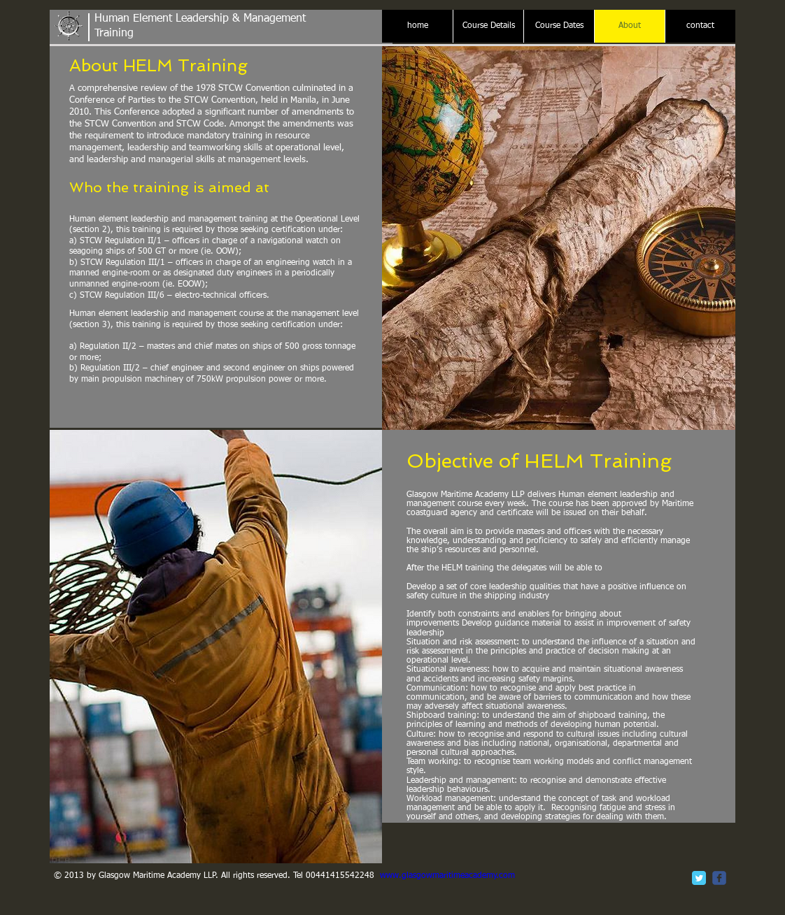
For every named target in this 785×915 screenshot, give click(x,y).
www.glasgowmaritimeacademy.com (447, 876)
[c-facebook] (719, 878)
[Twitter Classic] (699, 878)
